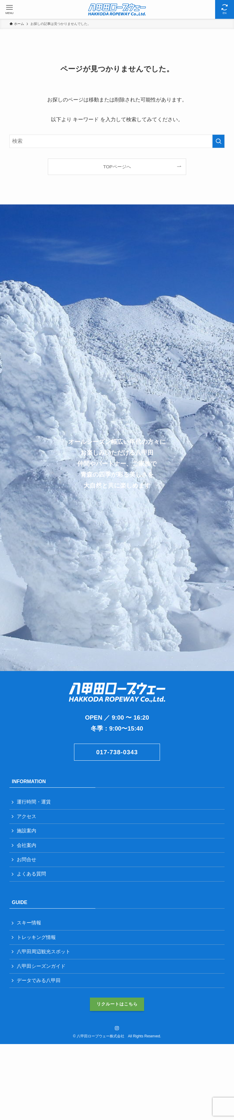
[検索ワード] (117, 141)
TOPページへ (117, 166)
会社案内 (26, 845)
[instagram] (117, 1028)
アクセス (26, 816)
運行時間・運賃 (34, 801)
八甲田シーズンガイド (41, 966)
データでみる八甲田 (39, 980)
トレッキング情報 (36, 937)
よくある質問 (31, 873)
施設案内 (26, 830)
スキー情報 (29, 922)
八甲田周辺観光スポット (43, 951)
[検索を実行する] (218, 141)
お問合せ (26, 859)
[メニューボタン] (9, 9)
